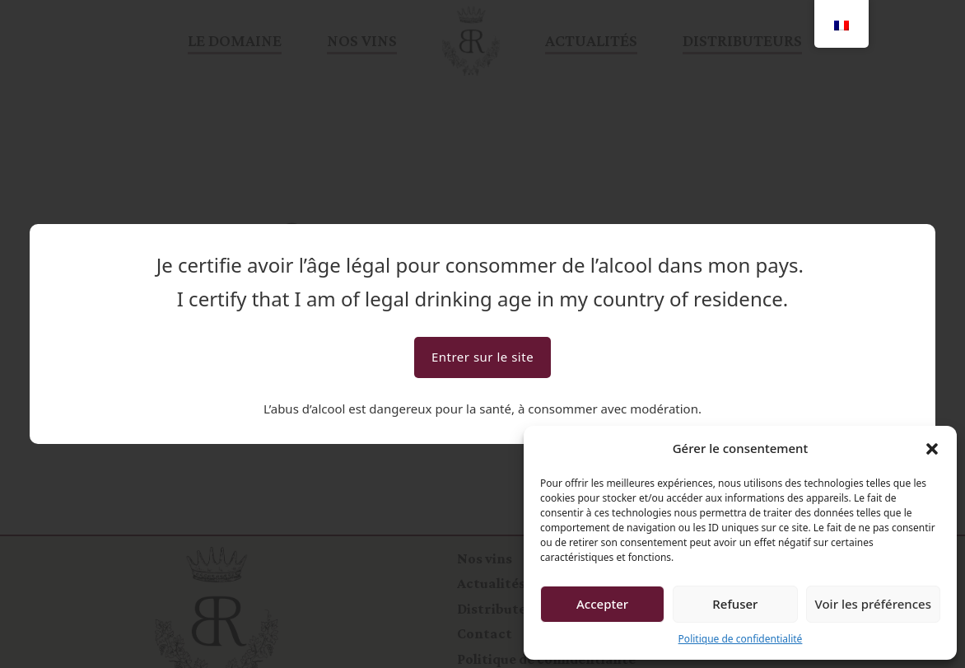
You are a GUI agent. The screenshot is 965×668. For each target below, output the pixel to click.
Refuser (735, 604)
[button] (932, 449)
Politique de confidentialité (740, 639)
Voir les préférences (873, 604)
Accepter (602, 604)
